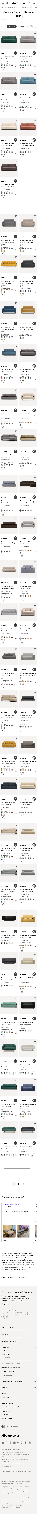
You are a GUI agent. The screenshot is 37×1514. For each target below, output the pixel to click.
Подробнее (6, 1304)
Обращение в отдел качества (11, 1338)
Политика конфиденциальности (11, 1464)
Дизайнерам (5, 1354)
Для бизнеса (5, 1351)
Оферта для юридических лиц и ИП (13, 1452)
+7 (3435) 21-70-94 (7, 1327)
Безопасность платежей (9, 1469)
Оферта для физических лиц (10, 1449)
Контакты (4, 1334)
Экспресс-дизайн (7, 1397)
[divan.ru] (18, 2)
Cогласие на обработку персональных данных (16, 1471)
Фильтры (11, 26)
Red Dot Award (6, 1415)
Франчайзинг (5, 1357)
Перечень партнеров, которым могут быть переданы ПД (15, 1455)
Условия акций (6, 1466)
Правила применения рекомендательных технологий (14, 1460)
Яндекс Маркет (6, 1407)
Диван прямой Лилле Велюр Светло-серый (13, 1204)
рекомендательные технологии (11, 1483)
